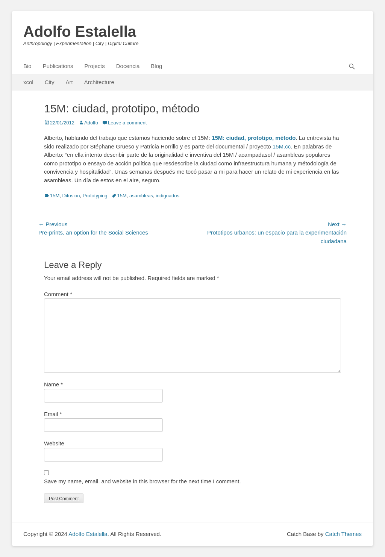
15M (54, 195)
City (50, 82)
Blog (156, 66)
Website (54, 443)
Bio (27, 66)
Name (53, 384)
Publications (58, 66)
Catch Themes (343, 534)
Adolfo (91, 123)
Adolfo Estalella (79, 31)
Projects (95, 66)
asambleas (141, 195)
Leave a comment (127, 123)
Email (53, 414)
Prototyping (95, 195)
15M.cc (282, 146)
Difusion (71, 195)
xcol (28, 82)
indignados (167, 195)
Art (69, 82)
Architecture (99, 82)
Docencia (128, 66)
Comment (58, 294)
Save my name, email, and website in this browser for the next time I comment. (142, 481)
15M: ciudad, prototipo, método (254, 138)
